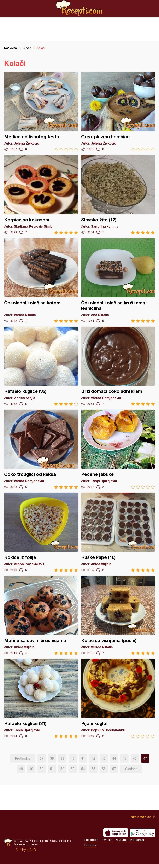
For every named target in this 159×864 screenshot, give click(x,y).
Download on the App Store (115, 832)
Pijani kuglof (118, 698)
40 (73, 758)
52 (62, 769)
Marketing (20, 844)
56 (104, 769)
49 (31, 769)
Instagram (137, 839)
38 (52, 758)
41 (83, 758)
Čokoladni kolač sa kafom (41, 280)
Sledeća (131, 769)
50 (41, 769)
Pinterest (90, 845)
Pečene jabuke (118, 449)
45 (124, 758)
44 (114, 758)
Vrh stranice (141, 817)
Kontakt (33, 844)
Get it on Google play (142, 832)
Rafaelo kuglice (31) (41, 698)
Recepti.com (79, 8)
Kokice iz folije (41, 532)
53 (73, 769)
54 (83, 769)
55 (93, 769)
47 (145, 758)
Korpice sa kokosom (41, 194)
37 (41, 758)
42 (93, 758)
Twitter (107, 839)
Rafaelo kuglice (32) (41, 366)
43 (104, 758)
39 (62, 758)
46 (135, 758)
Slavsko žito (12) (118, 194)
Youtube (121, 839)
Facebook (91, 839)
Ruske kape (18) (118, 532)
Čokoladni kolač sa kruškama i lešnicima (118, 280)
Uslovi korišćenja (60, 840)
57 (114, 769)
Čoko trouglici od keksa (41, 449)
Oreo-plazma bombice (118, 111)
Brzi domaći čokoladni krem (118, 366)
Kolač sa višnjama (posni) (118, 615)
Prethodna (22, 758)
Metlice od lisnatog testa (41, 111)
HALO (31, 850)
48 (21, 769)
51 (52, 769)
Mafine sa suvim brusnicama (41, 615)
